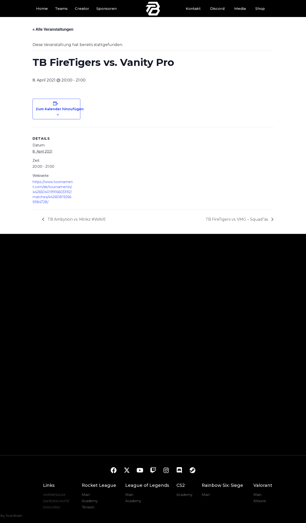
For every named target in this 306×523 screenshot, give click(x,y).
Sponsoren (106, 8)
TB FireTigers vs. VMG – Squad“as (237, 219)
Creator (82, 8)
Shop (260, 8)
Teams (61, 8)
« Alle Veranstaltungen (53, 29)
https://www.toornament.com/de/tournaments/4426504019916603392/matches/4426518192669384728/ (53, 192)
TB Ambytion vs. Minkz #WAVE (76, 219)
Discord (217, 8)
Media (240, 8)
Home (42, 8)
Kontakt (193, 8)
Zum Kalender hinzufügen (60, 109)
